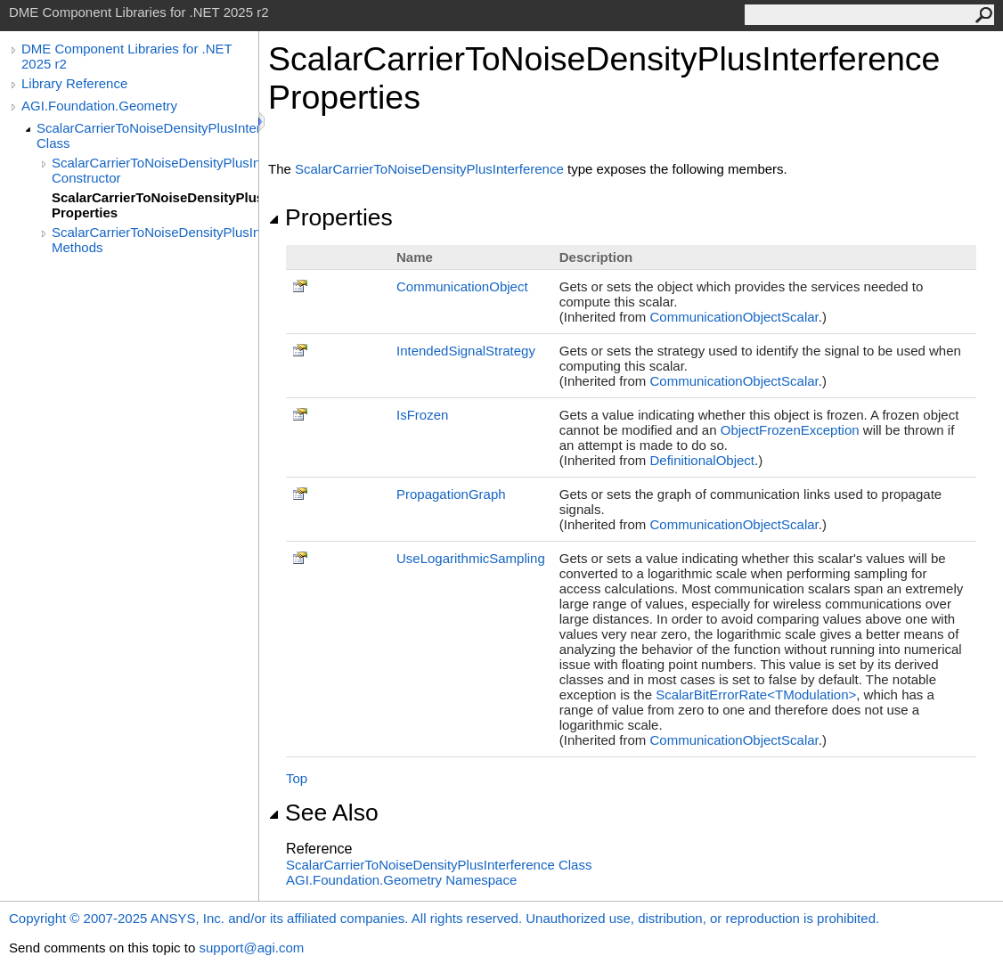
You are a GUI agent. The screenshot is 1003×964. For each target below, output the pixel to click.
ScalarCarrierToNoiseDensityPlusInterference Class (147, 135)
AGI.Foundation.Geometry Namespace (401, 879)
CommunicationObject (462, 286)
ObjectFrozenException (790, 429)
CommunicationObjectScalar (733, 316)
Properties (330, 217)
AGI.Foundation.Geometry (99, 105)
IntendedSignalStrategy (465, 350)
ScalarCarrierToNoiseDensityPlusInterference (429, 168)
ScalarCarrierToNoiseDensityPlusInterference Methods (155, 240)
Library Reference (74, 83)
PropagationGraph (451, 494)
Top (296, 778)
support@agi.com (251, 947)
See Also (323, 812)
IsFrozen (422, 414)
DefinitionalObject (701, 460)
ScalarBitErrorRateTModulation (756, 694)
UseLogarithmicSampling (470, 558)
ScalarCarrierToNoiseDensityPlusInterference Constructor (155, 170)
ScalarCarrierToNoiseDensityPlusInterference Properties (155, 205)
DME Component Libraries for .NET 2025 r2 (126, 56)
